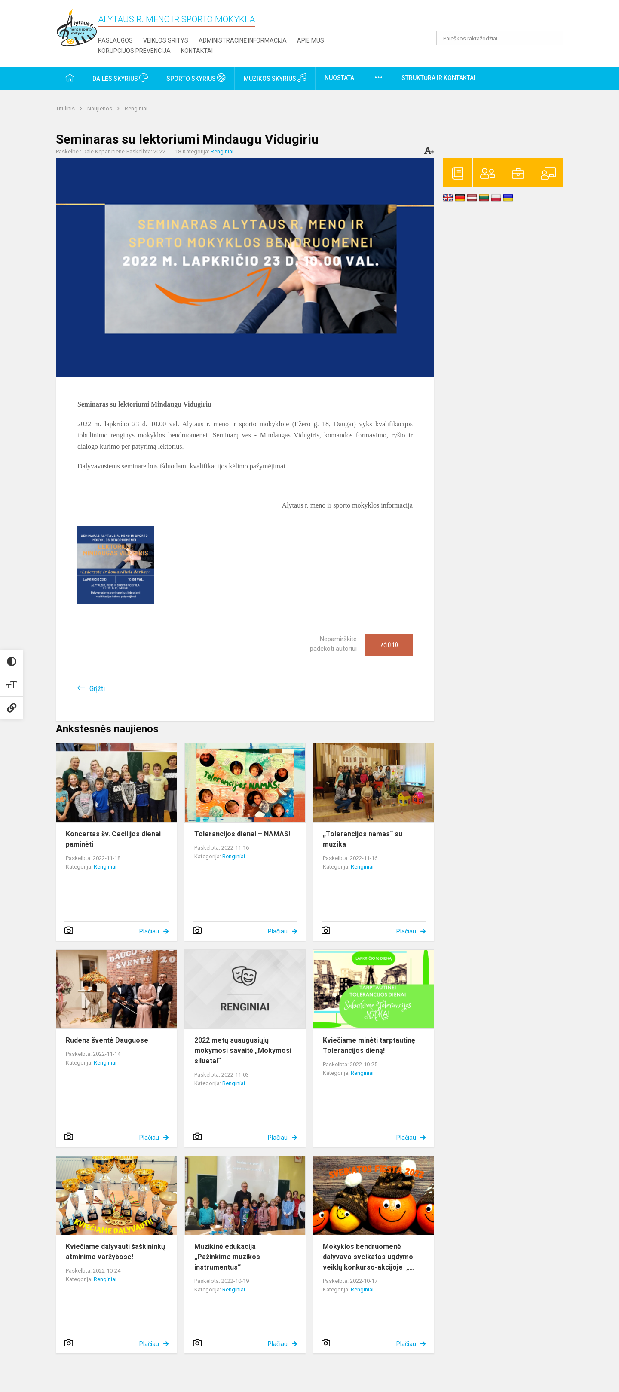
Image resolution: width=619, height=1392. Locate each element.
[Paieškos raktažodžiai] (499, 38)
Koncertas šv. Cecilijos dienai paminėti (113, 839)
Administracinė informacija (243, 40)
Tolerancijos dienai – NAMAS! (242, 834)
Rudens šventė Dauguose (107, 1040)
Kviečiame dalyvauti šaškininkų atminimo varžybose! (115, 1251)
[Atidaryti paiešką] (554, 38)
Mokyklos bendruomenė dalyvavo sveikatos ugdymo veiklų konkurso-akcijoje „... (368, 1256)
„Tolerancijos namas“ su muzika (362, 839)
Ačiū (389, 645)
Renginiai (136, 108)
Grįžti (97, 689)
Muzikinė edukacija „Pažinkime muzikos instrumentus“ (227, 1256)
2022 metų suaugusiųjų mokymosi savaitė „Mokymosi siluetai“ (242, 1050)
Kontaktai (197, 50)
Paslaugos (115, 40)
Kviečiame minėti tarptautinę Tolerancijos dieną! (369, 1045)
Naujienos (100, 108)
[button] (504, 18)
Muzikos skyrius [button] (275, 77)
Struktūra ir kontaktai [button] (438, 77)
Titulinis (66, 108)
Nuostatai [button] (340, 77)
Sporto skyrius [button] (195, 77)
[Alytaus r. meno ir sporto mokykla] (77, 27)
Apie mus (310, 40)
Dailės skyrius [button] (120, 77)
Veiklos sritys (165, 40)
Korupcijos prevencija (134, 50)
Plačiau (149, 931)
